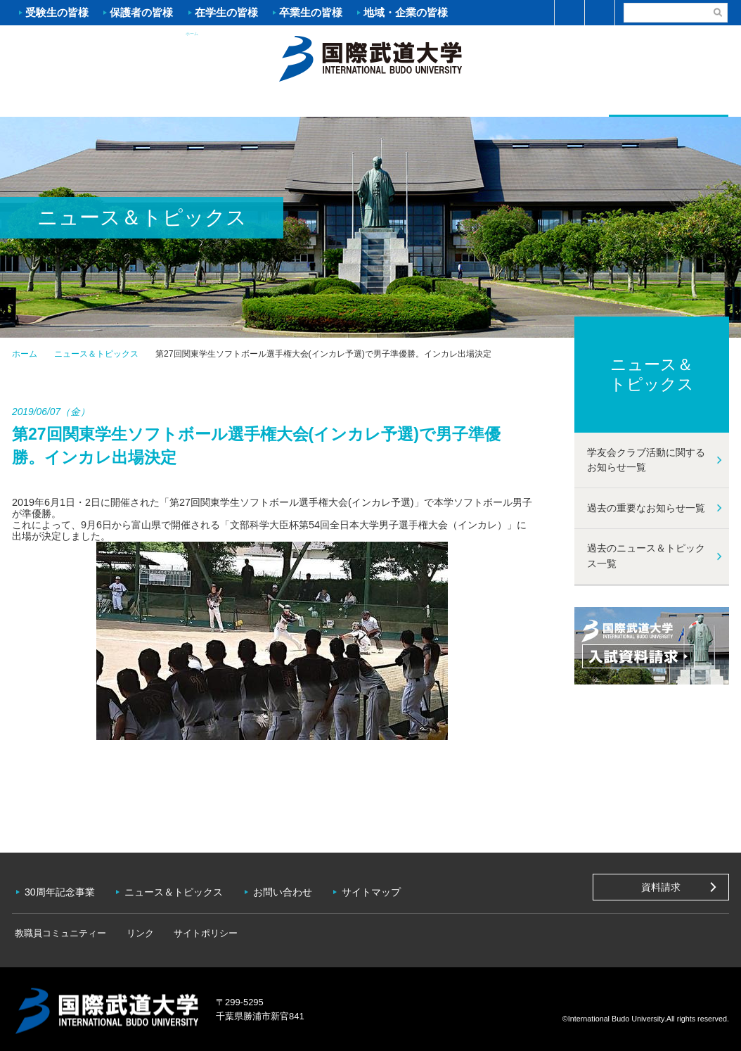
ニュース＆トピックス (96, 354)
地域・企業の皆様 (405, 12)
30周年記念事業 (61, 890)
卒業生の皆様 (310, 12)
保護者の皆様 (141, 12)
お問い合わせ (286, 890)
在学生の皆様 (226, 12)
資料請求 (661, 887)
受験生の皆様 (57, 12)
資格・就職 (430, 103)
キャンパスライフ (550, 103)
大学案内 (71, 103)
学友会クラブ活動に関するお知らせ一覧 (646, 460)
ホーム (370, 57)
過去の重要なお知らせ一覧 (646, 508)
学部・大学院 (310, 103)
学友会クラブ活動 (668, 102)
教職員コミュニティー (57, 929)
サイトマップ (376, 890)
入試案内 (191, 103)
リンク (131, 929)
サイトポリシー (192, 929)
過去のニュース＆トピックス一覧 (646, 556)
